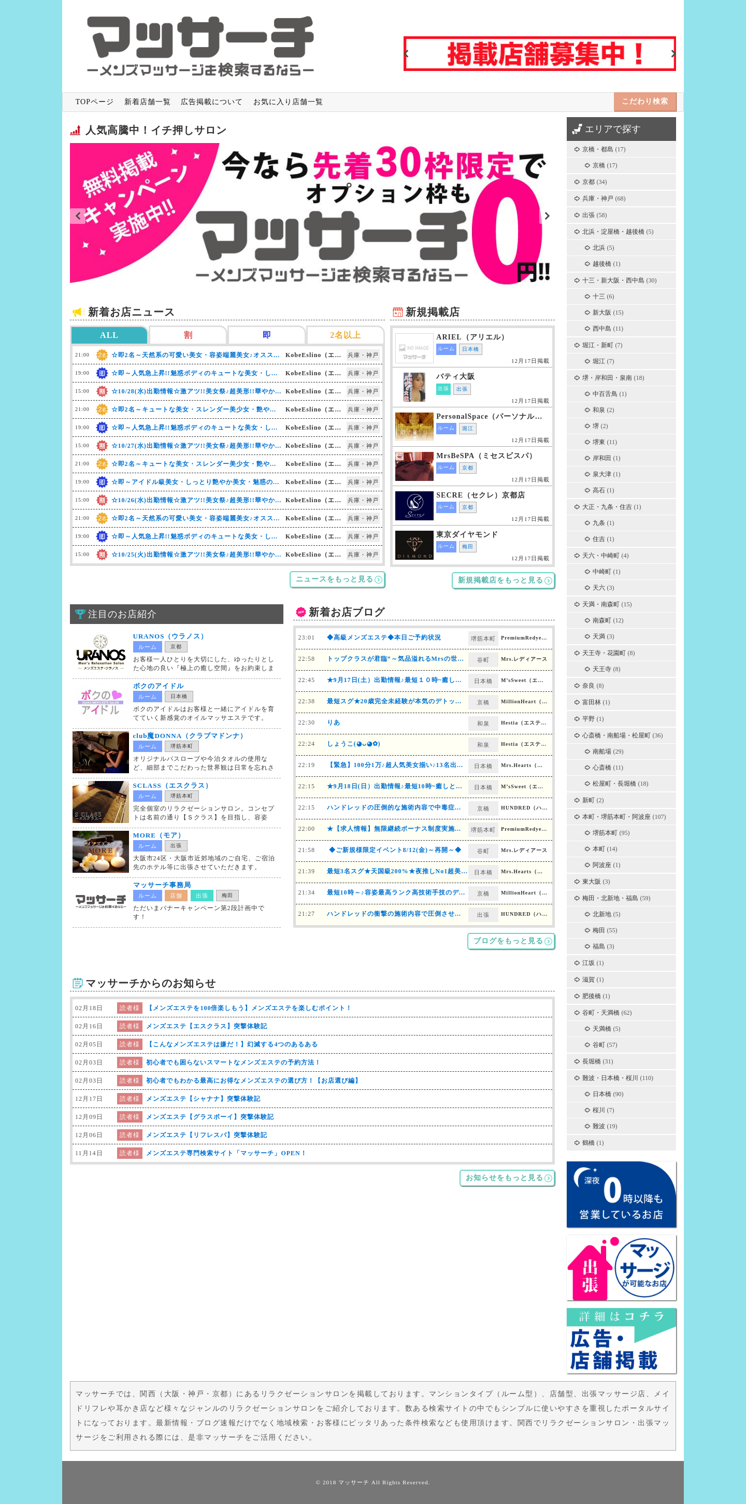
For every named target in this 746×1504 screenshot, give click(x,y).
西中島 (602, 328)
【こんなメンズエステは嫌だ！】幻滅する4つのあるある (232, 1044)
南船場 (602, 751)
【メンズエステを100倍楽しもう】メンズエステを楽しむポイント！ (249, 1008)
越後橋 (602, 263)
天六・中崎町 (601, 555)
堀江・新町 (597, 345)
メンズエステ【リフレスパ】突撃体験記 (206, 1135)
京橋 (599, 165)
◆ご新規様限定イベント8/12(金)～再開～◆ (394, 850)
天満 (599, 636)
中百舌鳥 (605, 394)
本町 (599, 849)
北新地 (602, 914)
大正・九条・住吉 (607, 506)
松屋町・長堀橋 (614, 783)
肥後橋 (591, 996)
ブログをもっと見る (508, 941)
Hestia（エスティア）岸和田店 (525, 723)
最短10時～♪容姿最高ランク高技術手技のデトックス (406, 892)
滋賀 (588, 979)
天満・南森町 (601, 604)
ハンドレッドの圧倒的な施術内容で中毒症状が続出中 (408, 807)
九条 (599, 523)
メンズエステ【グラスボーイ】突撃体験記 (210, 1116)
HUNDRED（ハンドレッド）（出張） (525, 914)
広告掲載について (212, 102)
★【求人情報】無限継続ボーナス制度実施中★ (397, 828)
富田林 (591, 702)
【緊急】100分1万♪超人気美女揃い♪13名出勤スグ (402, 765)
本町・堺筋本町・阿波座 (616, 816)
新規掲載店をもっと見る (500, 580)
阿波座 (602, 865)
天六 (599, 587)
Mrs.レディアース (524, 659)
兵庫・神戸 (597, 198)
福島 (599, 946)
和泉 (599, 410)
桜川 (599, 1110)
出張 (588, 215)
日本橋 (602, 1094)
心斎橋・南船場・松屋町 (616, 735)
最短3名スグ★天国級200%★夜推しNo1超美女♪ (399, 871)
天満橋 (602, 1028)
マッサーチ (353, 1482)
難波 (599, 1126)
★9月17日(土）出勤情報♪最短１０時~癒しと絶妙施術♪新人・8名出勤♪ (433, 680)
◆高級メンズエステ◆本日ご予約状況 (384, 637)
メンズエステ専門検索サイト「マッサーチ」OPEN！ (226, 1153)
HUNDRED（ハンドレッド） (525, 808)
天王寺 (602, 669)
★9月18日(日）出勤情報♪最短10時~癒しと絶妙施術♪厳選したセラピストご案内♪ (449, 786)
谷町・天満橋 (601, 1012)
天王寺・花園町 (604, 653)
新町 (588, 800)
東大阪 (591, 881)
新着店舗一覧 (147, 102)
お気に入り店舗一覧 (288, 102)
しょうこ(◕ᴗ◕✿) (354, 743)
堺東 (599, 442)
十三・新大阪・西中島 (613, 280)
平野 (588, 718)
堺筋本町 (605, 832)
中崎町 (602, 571)
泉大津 (602, 474)
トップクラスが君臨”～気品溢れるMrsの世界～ (399, 658)
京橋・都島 (597, 149)
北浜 (599, 247)
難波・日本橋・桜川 (610, 1078)
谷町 (599, 1044)
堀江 (599, 361)
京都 (588, 182)
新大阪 (602, 312)
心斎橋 (602, 767)
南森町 (602, 620)
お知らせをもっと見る (504, 1178)
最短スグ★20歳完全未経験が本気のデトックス (398, 701)
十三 (599, 296)
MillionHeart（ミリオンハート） (525, 701)
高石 (599, 490)
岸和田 (602, 458)
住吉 (599, 539)
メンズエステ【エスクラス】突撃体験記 (206, 1026)
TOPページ (95, 102)
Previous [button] (406, 54)
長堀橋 (591, 1061)
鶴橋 (588, 1142)
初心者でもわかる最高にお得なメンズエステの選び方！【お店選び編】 (254, 1080)
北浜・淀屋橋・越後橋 (613, 231)
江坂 (588, 963)
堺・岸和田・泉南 (607, 377)
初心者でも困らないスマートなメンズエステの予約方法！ (233, 1062)
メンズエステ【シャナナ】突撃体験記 (203, 1098)
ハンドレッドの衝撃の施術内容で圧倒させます (397, 913)
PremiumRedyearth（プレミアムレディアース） (525, 638)
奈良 (588, 685)
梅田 (599, 930)
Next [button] (673, 54)
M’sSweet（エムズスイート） (525, 680)
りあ (333, 722)
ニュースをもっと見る (335, 579)
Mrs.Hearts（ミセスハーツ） (525, 765)
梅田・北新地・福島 (610, 898)
